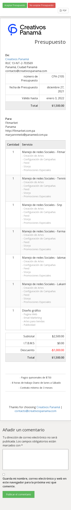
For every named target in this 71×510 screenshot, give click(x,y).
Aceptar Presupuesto (14, 5)
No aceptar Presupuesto (42, 5)
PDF (63, 10)
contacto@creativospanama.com (35, 411)
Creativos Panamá (17, 59)
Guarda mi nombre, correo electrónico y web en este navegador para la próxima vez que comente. (35, 482)
